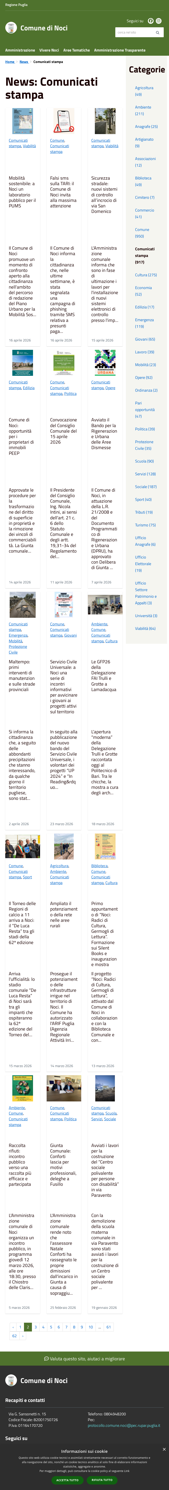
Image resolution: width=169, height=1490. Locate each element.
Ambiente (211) (143, 110)
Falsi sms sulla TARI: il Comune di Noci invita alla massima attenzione (63, 192)
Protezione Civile (18, 649)
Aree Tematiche (76, 50)
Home (10, 61)
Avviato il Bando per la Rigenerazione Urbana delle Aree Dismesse (104, 434)
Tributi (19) (144, 512)
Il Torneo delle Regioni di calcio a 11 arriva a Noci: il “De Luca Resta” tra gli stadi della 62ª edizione (22, 923)
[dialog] (84, 1467)
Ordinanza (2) (146, 390)
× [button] (164, 1449)
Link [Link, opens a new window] (126, 1471)
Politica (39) (145, 429)
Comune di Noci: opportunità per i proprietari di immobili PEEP (21, 436)
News (24, 61)
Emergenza (18, 635)
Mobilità (15, 641)
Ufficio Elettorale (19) (143, 563)
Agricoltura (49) (144, 91)
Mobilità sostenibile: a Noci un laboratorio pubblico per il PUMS (22, 192)
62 (14, 1336)
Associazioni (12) (145, 162)
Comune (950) (142, 233)
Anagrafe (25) (146, 126)
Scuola (111, 1113)
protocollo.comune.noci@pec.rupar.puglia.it (124, 1425)
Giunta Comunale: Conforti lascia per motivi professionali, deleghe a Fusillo (63, 1165)
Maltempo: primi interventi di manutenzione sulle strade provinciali (22, 676)
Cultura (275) (146, 275)
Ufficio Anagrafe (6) (145, 541)
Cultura (111, 641)
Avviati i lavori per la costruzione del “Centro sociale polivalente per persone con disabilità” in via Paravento (105, 1171)
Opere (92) (143, 377)
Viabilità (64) (145, 628)
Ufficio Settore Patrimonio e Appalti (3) (146, 593)
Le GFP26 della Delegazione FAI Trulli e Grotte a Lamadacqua (103, 676)
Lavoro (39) (144, 352)
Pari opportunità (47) (145, 409)
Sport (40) (143, 499)
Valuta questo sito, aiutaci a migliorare (84, 1358)
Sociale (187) (146, 487)
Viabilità (29, 146)
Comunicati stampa (18, 143)
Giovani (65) (145, 339)
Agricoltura (59, 866)
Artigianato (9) (144, 142)
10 (90, 1327)
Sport (27, 877)
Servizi (96, 1119)
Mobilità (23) (145, 365)
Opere (110, 388)
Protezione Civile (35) (144, 445)
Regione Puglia (16, 4)
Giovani (70, 635)
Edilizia (29, 388)
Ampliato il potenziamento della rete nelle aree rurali (63, 915)
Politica (70, 393)
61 (109, 1327)
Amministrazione (20, 50)
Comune (57, 140)
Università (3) (146, 616)
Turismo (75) (145, 525)
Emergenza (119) (144, 323)
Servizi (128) (145, 474)
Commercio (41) (144, 213)
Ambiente (99, 624)
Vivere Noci (49, 50)
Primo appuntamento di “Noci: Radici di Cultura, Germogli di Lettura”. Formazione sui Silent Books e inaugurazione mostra (104, 934)
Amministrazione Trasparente (119, 50)
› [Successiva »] (22, 1336)
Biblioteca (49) (143, 181)
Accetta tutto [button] (68, 1480)
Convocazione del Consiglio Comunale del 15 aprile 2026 (63, 431)
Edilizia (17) (144, 307)
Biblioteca (99, 866)
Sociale (110, 1119)
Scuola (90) (144, 461)
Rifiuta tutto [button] (102, 1480)
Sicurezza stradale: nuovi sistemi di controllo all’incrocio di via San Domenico (104, 195)
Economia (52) (143, 291)
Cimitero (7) (144, 197)
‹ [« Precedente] (13, 1327)
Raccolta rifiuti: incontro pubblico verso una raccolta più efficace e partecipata (20, 1165)
